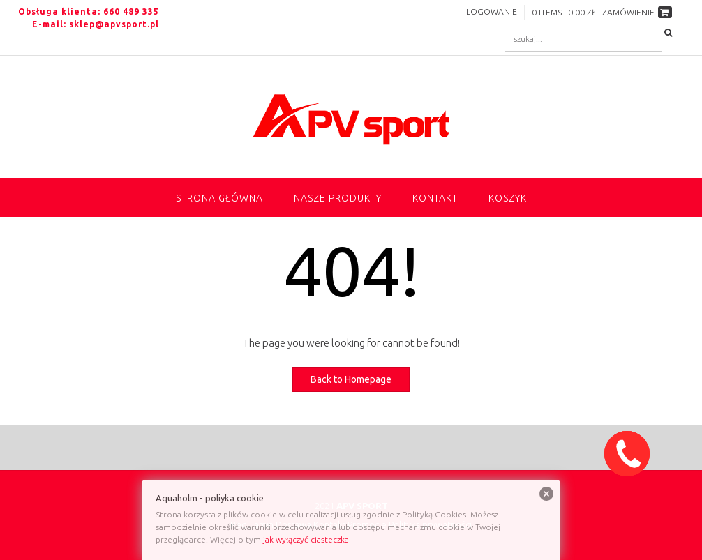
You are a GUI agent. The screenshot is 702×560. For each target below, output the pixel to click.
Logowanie (491, 11)
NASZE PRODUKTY (338, 198)
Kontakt (435, 198)
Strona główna (219, 198)
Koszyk (507, 198)
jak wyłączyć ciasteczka (306, 539)
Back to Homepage (351, 379)
